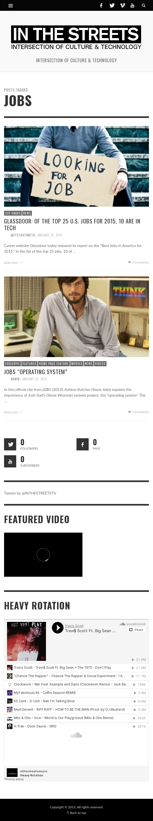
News (27, 213)
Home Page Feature (54, 363)
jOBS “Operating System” (35, 371)
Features (29, 363)
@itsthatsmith (23, 235)
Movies (76, 363)
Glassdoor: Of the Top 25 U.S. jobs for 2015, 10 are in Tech (72, 224)
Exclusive (12, 363)
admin (15, 379)
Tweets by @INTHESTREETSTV (30, 493)
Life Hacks (13, 213)
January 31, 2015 (49, 235)
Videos (100, 363)
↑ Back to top (76, 813)
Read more (13, 262)
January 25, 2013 (34, 379)
